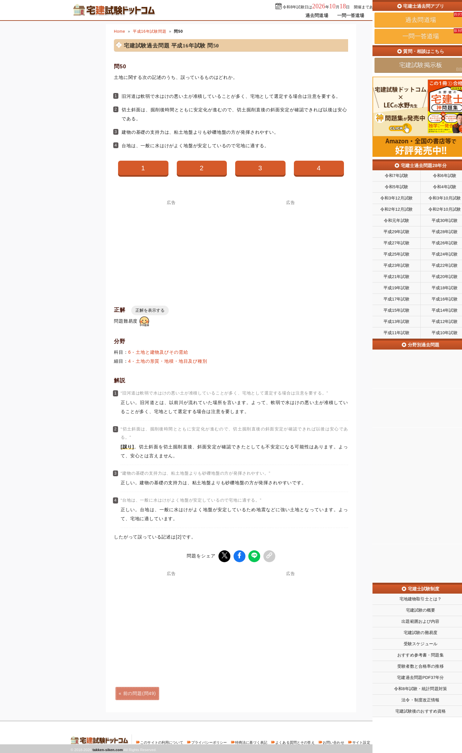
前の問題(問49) (139, 692)
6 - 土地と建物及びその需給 (158, 352)
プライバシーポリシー (209, 741)
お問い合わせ (333, 741)
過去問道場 (316, 15)
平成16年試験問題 (150, 31)
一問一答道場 (350, 15)
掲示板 (380, 15)
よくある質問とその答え (295, 741)
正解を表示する (150, 310)
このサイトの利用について (161, 741)
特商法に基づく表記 (251, 741)
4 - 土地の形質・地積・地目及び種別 (167, 361)
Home (119, 31)
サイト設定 (361, 741)
